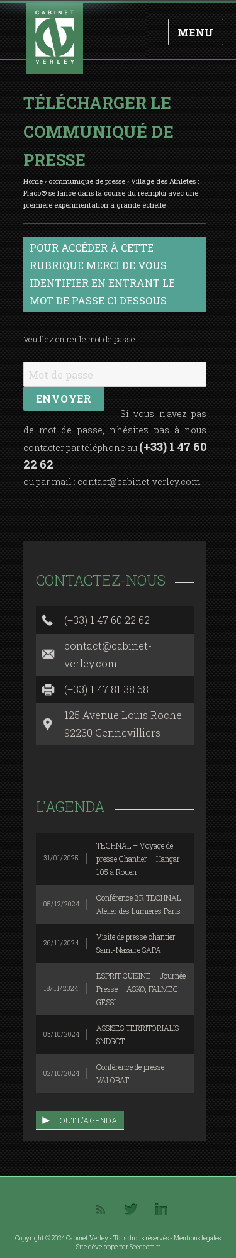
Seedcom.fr (145, 1247)
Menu (195, 32)
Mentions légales (197, 1238)
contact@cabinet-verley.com (138, 481)
